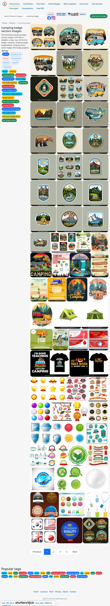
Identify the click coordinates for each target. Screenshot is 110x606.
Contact (73, 592)
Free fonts (41, 4)
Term (51, 592)
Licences (43, 592)
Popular (15, 63)
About (65, 592)
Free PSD (40, 8)
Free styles (13, 8)
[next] (75, 552)
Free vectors (14, 4)
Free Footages (54, 4)
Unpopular (7, 67)
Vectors (12, 23)
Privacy (58, 592)
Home (4, 23)
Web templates (70, 4)
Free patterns (27, 8)
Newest (5, 58)
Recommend (16, 58)
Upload (50, 14)
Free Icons (84, 4)
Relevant (6, 63)
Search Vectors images (13, 16)
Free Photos (28, 4)
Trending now (16, 54)
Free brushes (97, 4)
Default (5, 54)
